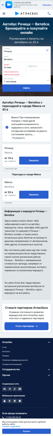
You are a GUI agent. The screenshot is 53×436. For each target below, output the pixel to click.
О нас (4, 347)
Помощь (5, 356)
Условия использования (12, 364)
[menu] (4, 13)
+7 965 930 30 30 (13, 417)
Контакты (6, 352)
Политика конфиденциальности (15, 360)
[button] (26, 342)
